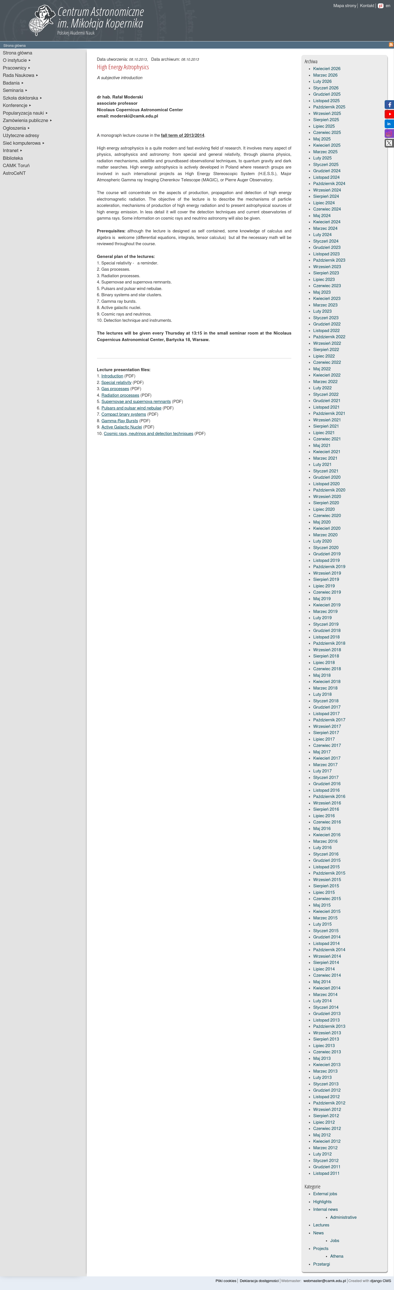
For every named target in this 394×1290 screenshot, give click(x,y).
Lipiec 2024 (324, 203)
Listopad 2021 (326, 407)
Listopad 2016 (326, 790)
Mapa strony (344, 6)
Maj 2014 (322, 982)
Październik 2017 (329, 720)
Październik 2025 (329, 107)
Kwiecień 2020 (326, 528)
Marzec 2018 (325, 688)
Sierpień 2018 (326, 656)
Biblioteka (13, 158)
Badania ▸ (13, 83)
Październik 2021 (329, 413)
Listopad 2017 (326, 714)
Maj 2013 (322, 1058)
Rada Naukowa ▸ (21, 75)
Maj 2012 (322, 1135)
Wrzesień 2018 (327, 650)
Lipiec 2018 (324, 663)
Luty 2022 (322, 388)
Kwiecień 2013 (326, 1065)
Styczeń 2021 (325, 471)
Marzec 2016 (325, 841)
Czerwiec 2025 (327, 133)
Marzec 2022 (325, 382)
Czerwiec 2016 (327, 822)
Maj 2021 (322, 446)
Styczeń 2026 (325, 88)
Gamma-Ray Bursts (120, 421)
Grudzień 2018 (327, 631)
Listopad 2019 (326, 560)
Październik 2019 (329, 567)
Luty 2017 (322, 771)
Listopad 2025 (326, 101)
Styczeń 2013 (325, 1084)
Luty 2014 (322, 1001)
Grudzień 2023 (327, 247)
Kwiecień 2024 (326, 222)
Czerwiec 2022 (327, 362)
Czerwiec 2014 (327, 975)
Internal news (325, 1209)
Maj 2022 (322, 369)
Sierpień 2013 (326, 1039)
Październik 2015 (329, 873)
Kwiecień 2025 (326, 145)
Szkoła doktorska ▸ (23, 98)
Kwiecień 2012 (326, 1141)
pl (380, 6)
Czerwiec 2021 (327, 439)
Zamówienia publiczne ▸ (27, 120)
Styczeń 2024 (325, 241)
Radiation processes (120, 395)
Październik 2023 (329, 260)
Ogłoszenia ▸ (16, 128)
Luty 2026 (322, 81)
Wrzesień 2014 (327, 956)
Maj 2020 (322, 522)
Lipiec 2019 (324, 586)
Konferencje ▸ (17, 105)
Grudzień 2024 (327, 171)
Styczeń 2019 (325, 624)
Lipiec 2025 (324, 126)
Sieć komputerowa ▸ (24, 143)
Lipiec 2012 (324, 1122)
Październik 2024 (329, 184)
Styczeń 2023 (325, 318)
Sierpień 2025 (326, 120)
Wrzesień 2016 (327, 803)
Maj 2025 (322, 139)
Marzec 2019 (325, 612)
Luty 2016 (322, 848)
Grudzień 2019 (327, 554)
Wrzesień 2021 (327, 420)
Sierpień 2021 (326, 426)
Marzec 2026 (325, 75)
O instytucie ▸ (17, 60)
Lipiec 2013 (324, 1046)
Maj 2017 (322, 752)
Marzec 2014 (325, 995)
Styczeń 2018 (325, 701)
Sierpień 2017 (326, 733)
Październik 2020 (329, 490)
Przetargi (321, 1264)
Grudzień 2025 (327, 94)
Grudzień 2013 (327, 1014)
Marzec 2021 (325, 458)
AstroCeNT (14, 173)
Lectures (321, 1225)
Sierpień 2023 (326, 273)
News (318, 1233)
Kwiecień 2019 (326, 605)
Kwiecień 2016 (326, 835)
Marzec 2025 (325, 152)
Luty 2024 (322, 235)
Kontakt (367, 6)
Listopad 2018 (326, 637)
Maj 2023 (322, 292)
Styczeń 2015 (325, 931)
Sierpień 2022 (326, 350)
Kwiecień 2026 (326, 69)
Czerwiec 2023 (327, 286)
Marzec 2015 (325, 918)
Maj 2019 (322, 599)
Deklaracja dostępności (259, 1281)
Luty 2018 (322, 694)
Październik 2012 (329, 1103)
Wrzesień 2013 (327, 1033)
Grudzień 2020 (327, 477)
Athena (336, 1256)
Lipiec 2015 (324, 892)
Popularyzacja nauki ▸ (25, 113)
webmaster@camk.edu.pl (325, 1281)
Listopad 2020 (326, 484)
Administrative (343, 1217)
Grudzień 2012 (327, 1090)
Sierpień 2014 (326, 963)
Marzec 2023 (325, 305)
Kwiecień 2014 (326, 988)
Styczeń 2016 (325, 854)
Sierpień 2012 (326, 1116)
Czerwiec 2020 (327, 516)
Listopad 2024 (326, 177)
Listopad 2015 (326, 867)
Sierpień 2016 (326, 809)
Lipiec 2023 (324, 280)
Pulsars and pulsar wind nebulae (131, 408)
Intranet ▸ (13, 150)
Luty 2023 (322, 311)
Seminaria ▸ (15, 90)
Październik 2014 (329, 950)
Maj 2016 (322, 829)
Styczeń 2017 (325, 778)
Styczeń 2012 (325, 1161)
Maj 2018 (322, 675)
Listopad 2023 (326, 254)
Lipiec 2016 (324, 816)
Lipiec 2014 (324, 969)
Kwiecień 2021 (326, 452)
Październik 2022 (329, 337)
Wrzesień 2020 (327, 497)
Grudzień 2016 (327, 784)
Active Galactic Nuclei (122, 427)
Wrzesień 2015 (327, 880)
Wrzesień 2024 (327, 190)
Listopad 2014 (326, 944)
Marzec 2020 (325, 535)
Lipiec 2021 (324, 433)
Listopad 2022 (326, 331)
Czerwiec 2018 (327, 669)
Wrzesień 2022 (327, 343)
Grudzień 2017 (327, 707)
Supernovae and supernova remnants (136, 402)
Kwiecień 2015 (326, 911)
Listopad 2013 (326, 1020)
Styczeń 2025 (325, 165)
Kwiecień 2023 (326, 299)
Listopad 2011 (326, 1173)
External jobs (325, 1194)
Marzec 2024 (325, 228)
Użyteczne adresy (21, 135)
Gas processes (115, 389)
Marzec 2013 (325, 1071)
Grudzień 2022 (327, 324)
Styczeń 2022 (325, 394)
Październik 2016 (329, 797)
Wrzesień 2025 (327, 114)
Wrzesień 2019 (327, 573)
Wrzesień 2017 (327, 726)
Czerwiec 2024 (327, 209)
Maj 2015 (322, 905)
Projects (320, 1249)
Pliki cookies (226, 1281)
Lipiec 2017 (324, 739)
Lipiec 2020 (324, 509)
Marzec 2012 (325, 1148)
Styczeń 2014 (325, 1007)
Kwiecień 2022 (326, 375)
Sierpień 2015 (326, 886)
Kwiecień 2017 (326, 758)
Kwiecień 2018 (326, 682)
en (388, 6)
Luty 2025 (322, 158)
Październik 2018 (329, 643)
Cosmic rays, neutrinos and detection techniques (148, 434)
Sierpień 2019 (326, 579)
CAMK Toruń (16, 165)
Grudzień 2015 (327, 860)
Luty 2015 (322, 924)
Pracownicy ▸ (17, 68)
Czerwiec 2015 (327, 899)
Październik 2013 (329, 1026)
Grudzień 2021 (327, 401)
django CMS (380, 1281)
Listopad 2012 (326, 1097)
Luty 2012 (322, 1154)
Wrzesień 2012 (327, 1110)
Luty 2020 (322, 541)
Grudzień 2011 (327, 1167)
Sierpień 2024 (326, 196)
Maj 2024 (322, 216)
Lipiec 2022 (324, 356)
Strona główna (17, 53)
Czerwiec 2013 (327, 1052)
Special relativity (116, 383)
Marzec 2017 (325, 765)
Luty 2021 (322, 465)
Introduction (112, 376)
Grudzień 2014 (327, 937)
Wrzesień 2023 (327, 267)
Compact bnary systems (124, 414)
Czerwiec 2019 (327, 592)
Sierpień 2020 (326, 503)
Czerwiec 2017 (327, 745)
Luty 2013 (322, 1077)
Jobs (334, 1241)
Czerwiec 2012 (327, 1129)
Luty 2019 (322, 618)
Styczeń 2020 (325, 548)
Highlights (322, 1202)
